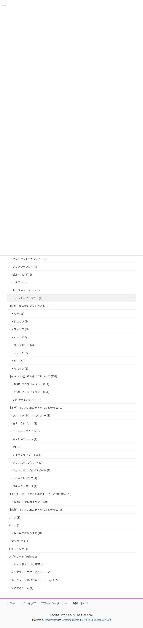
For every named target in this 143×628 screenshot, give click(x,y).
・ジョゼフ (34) (20, 321)
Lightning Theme (70, 619)
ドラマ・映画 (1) (18, 549)
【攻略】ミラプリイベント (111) (30, 384)
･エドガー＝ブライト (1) (25, 431)
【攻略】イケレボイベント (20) (29, 502)
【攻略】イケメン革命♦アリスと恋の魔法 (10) (36, 407)
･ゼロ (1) (16, 447)
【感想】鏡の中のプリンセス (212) (29, 306)
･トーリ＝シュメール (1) (25, 290)
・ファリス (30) (20, 329)
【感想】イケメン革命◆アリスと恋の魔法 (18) (36, 509)
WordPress (50, 619)
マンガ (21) (15, 525)
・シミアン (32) (20, 353)
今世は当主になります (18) (26, 533)
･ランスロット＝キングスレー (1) (30, 415)
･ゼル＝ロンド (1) (21, 274)
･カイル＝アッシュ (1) (24, 439)
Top (12, 603)
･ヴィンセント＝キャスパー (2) (29, 259)
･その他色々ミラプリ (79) (26, 400)
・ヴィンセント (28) (23, 345)
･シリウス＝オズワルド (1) (26, 462)
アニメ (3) (14, 517)
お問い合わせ (80, 603)
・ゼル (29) (17, 361)
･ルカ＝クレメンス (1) (24, 478)
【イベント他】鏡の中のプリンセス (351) (33, 376)
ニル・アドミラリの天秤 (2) (27, 564)
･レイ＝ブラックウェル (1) (26, 455)
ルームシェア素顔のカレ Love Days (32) (34, 580)
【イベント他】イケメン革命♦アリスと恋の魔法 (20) (40, 494)
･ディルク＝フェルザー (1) (26, 298)
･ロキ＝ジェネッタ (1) (24, 486)
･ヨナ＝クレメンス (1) (24, 423)
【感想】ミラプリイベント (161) (30, 392)
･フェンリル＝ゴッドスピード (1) (30, 470)
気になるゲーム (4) (22, 588)
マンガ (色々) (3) (20, 541)
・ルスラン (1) (19, 368)
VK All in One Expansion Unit (96, 619)
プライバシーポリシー (54, 603)
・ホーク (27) (19, 337)
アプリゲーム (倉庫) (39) (23, 556)
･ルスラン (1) (19, 282)
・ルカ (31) (17, 313)
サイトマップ (28, 603)
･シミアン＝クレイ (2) (24, 266)
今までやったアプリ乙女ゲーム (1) (31, 572)
